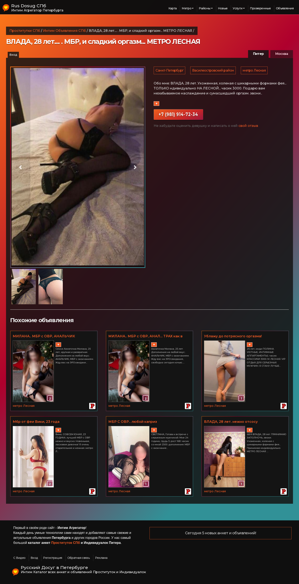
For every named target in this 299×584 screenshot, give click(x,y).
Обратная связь (78, 558)
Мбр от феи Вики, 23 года (36, 422)
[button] (20, 167)
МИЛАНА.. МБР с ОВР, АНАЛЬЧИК (44, 336)
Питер (258, 54)
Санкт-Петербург (170, 71)
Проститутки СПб (24, 31)
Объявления (285, 8)
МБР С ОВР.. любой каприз (132, 422)
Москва (281, 54)
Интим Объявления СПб (64, 31)
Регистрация (52, 558)
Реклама (101, 558)
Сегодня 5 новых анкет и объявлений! (220, 533)
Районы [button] (204, 8)
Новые (223, 8)
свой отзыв (248, 127)
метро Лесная (255, 71)
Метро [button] (186, 8)
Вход (13, 55)
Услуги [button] (237, 8)
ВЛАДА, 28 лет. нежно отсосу (231, 422)
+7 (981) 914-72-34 (178, 116)
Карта (172, 8)
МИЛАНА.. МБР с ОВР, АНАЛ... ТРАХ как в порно (145, 336)
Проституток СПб (65, 542)
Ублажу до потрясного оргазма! (233, 336)
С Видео (19, 558)
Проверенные (260, 8)
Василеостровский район (214, 71)
